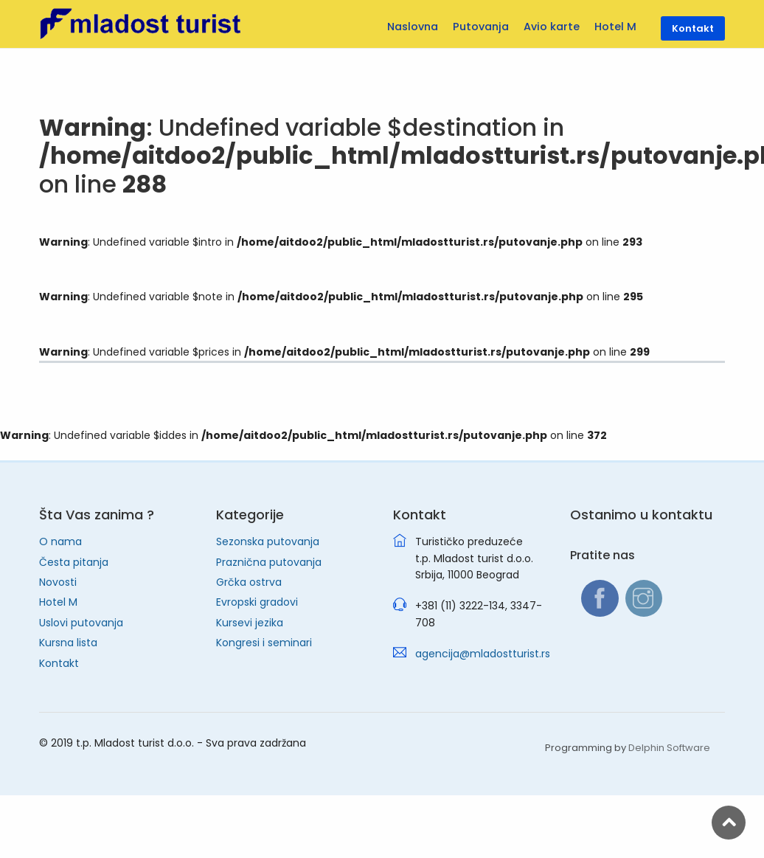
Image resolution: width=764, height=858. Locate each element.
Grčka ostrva (249, 582)
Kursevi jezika (249, 622)
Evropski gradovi (257, 602)
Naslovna (412, 26)
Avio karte (552, 26)
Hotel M (58, 602)
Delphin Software (669, 748)
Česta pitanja (73, 562)
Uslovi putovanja (81, 622)
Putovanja (481, 26)
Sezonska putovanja (267, 541)
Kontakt (59, 663)
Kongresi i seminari (264, 642)
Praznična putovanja (269, 562)
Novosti (58, 582)
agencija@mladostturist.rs (482, 653)
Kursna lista (68, 642)
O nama (60, 541)
